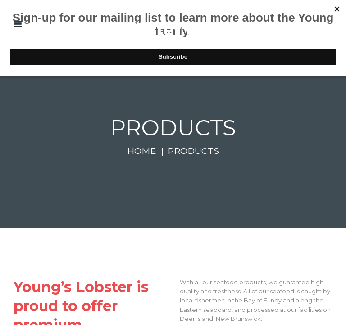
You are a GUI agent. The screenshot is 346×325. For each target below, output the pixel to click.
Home (141, 150)
